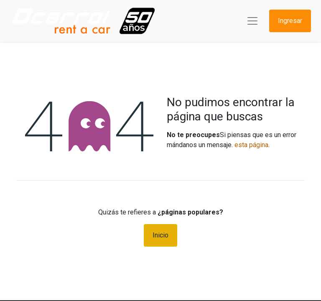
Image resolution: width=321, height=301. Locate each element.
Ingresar (290, 21)
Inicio (160, 235)
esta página (251, 145)
